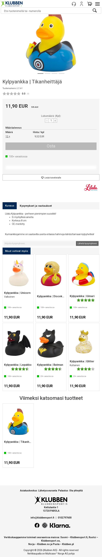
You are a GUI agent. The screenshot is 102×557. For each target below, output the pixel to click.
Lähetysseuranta (47, 490)
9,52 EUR (39, 136)
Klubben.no (43, 544)
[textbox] (39, 243)
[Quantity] (51, 120)
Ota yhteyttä (76, 490)
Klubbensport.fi (79, 537)
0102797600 (64, 517)
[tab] (10, 205)
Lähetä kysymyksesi (87, 243)
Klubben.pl (68, 544)
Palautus (63, 490)
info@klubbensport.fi (43, 517)
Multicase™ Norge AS (56, 553)
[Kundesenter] (73, 3)
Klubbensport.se (50, 540)
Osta (51, 146)
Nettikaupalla (34, 553)
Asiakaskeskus (28, 490)
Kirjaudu (81, 3)
